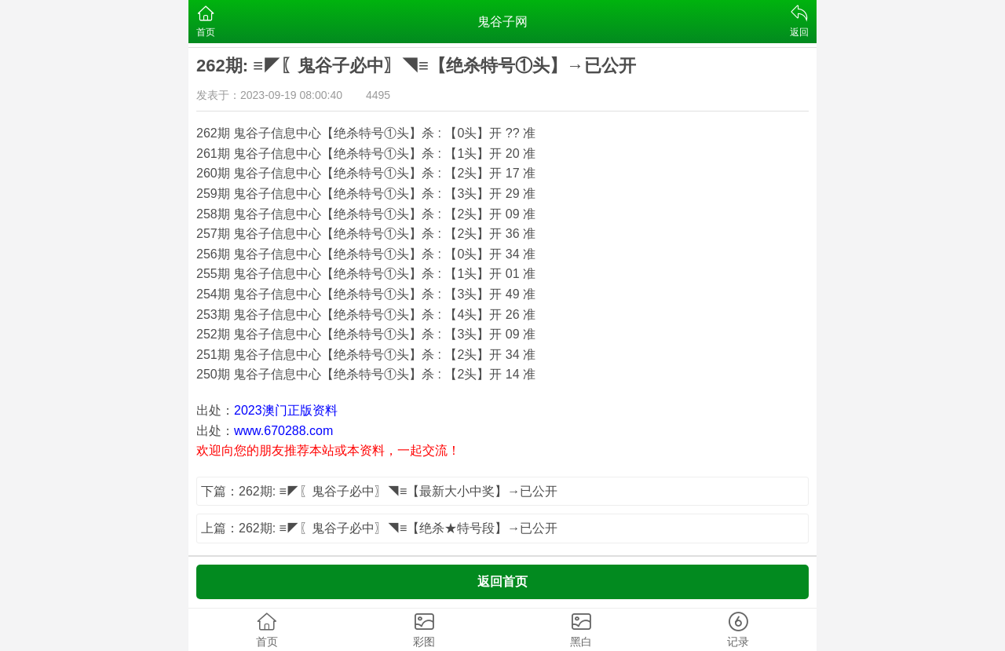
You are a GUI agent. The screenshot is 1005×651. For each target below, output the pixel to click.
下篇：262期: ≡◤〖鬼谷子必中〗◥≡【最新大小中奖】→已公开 (379, 491)
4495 (378, 95)
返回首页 (502, 581)
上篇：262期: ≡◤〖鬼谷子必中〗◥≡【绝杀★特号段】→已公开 (379, 528)
